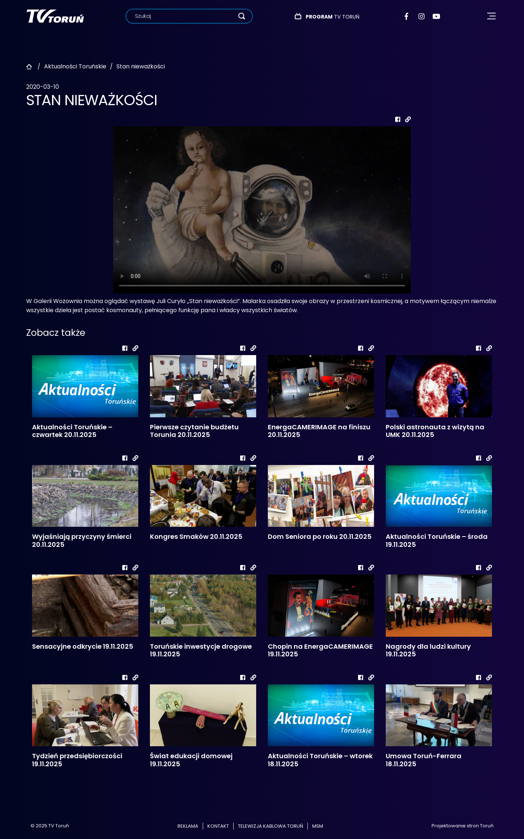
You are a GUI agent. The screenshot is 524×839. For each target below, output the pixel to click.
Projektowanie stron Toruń (462, 825)
